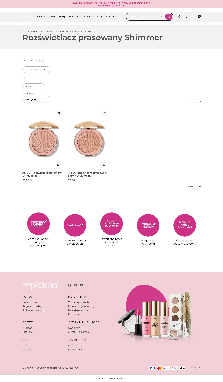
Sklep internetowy (110, 378)
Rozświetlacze (53, 31)
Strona (190, 101)
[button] (168, 17)
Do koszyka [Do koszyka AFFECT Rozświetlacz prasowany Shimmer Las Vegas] (104, 165)
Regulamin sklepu (33, 306)
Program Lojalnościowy (81, 306)
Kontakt (27, 349)
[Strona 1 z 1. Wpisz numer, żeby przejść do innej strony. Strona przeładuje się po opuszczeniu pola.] (196, 101)
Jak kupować (30, 302)
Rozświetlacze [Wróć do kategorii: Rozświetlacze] (36, 69)
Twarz (40, 31)
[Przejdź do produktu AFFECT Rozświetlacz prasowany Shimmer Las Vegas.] (88, 139)
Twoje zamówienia (78, 302)
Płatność (27, 332)
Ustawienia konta (78, 310)
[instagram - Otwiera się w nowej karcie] (70, 285)
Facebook (74, 345)
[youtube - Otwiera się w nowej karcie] (81, 285)
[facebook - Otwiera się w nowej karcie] (75, 285)
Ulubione (73, 314)
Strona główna (28, 31)
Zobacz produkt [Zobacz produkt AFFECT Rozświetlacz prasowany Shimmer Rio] (58, 165)
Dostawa (27, 328)
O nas (25, 345)
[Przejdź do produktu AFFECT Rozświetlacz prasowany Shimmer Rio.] (43, 139)
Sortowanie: (28, 93)
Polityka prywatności (34, 310)
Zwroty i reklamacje (79, 332)
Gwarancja (74, 328)
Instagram (74, 349)
